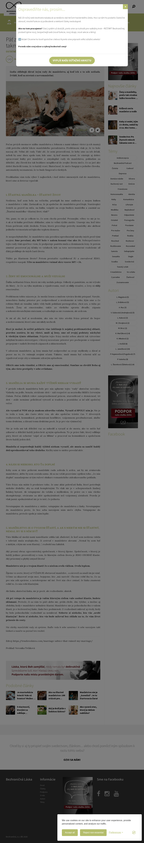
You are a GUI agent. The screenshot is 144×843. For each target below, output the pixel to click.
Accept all (70, 832)
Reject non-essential (93, 832)
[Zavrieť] (125, 6)
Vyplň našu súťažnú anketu (72, 60)
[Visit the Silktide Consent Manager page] (133, 832)
